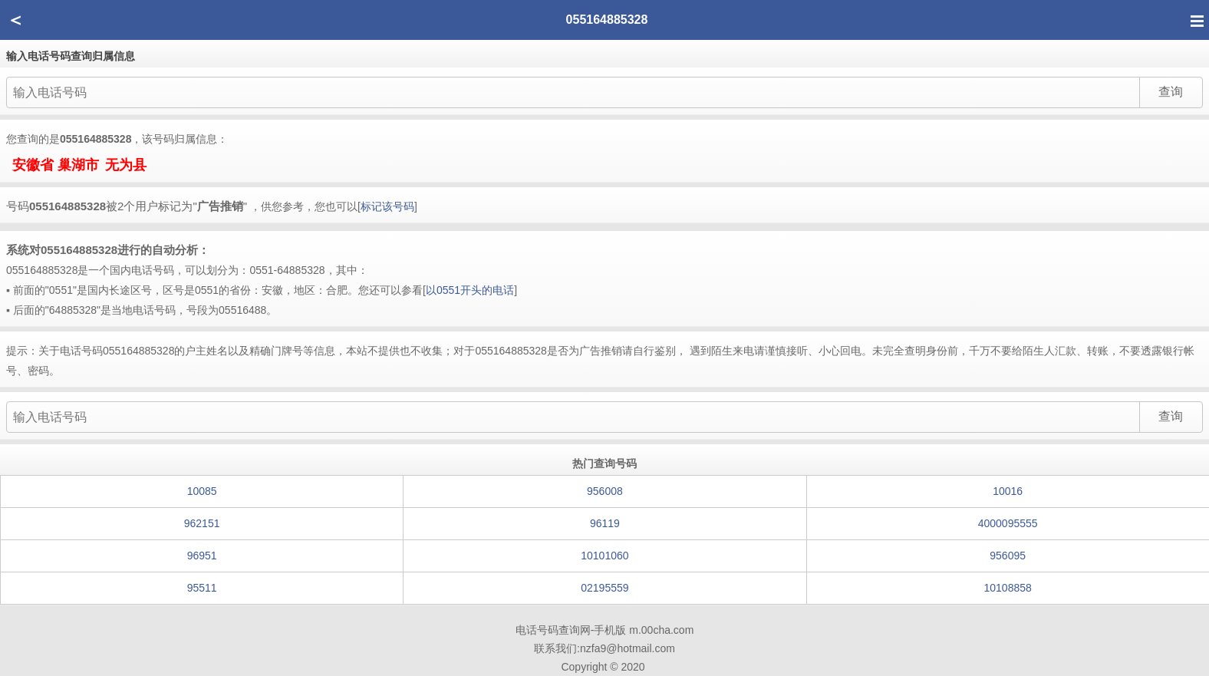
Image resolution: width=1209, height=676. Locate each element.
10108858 (1008, 588)
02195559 (604, 588)
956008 (605, 491)
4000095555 (1008, 523)
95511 (202, 588)
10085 (202, 491)
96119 (605, 523)
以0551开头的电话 (470, 290)
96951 (202, 555)
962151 (202, 523)
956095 (1008, 555)
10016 (1008, 491)
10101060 (604, 555)
